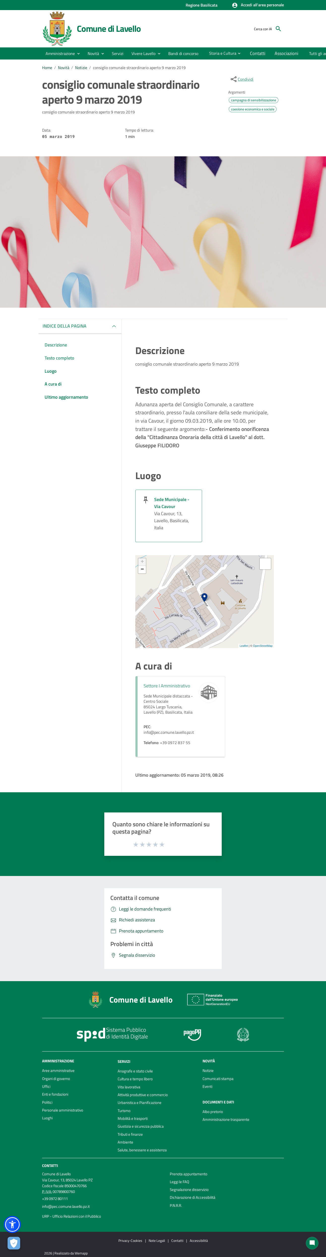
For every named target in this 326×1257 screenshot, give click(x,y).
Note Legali (157, 1240)
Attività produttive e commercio (143, 1095)
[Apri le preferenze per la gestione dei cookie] (14, 1243)
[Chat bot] (312, 1243)
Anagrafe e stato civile (135, 1071)
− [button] (142, 569)
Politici (47, 1102)
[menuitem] (183, 53)
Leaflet (244, 645)
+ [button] (142, 562)
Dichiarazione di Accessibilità (192, 1197)
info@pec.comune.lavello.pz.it (66, 1206)
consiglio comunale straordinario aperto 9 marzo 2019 (139, 68)
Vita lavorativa (129, 1087)
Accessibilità (199, 1240)
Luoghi (47, 1118)
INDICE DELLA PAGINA (64, 326)
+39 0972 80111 (55, 1199)
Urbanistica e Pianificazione (139, 1102)
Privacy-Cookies (130, 1240)
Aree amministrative (58, 1070)
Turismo (124, 1111)
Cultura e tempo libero (135, 1079)
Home (47, 68)
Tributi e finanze (130, 1134)
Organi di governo (56, 1078)
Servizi (124, 1061)
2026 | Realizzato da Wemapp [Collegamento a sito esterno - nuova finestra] (66, 1253)
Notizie (81, 68)
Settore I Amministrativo (167, 685)
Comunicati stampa (218, 1078)
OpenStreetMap (263, 645)
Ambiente (125, 1142)
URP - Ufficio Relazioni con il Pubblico (71, 1216)
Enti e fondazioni (55, 1094)
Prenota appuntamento (188, 1174)
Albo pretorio (213, 1112)
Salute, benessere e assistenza (142, 1150)
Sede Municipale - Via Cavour (171, 503)
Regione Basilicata (201, 5)
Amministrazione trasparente (226, 1119)
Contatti (50, 1165)
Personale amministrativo (62, 1110)
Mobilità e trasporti (133, 1118)
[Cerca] (278, 28)
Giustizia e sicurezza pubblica (141, 1126)
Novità (63, 68)
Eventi (207, 1086)
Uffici (46, 1086)
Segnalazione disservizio (189, 1189)
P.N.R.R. (176, 1205)
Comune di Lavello (109, 28)
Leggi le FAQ (179, 1182)
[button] (258, 5)
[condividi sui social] (241, 79)
